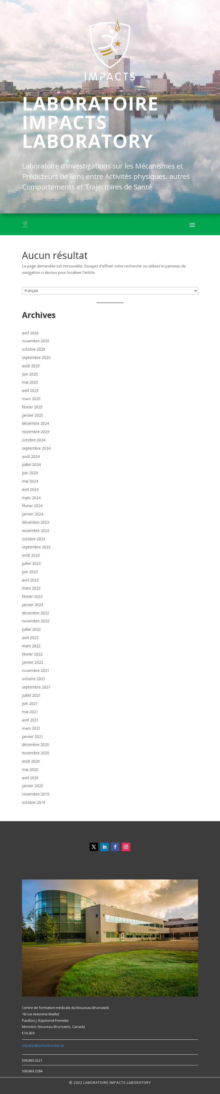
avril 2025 (30, 390)
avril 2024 (30, 489)
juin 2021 (30, 703)
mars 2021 (31, 728)
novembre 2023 (35, 530)
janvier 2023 (32, 604)
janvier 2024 (32, 514)
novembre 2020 (35, 752)
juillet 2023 (31, 563)
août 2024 (31, 456)
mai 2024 (30, 481)
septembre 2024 (36, 448)
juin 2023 (30, 571)
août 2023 (31, 555)
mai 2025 (30, 382)
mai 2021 (30, 711)
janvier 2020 (32, 785)
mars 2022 (31, 645)
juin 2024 (30, 472)
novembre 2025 (35, 340)
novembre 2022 (35, 620)
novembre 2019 (35, 794)
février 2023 (32, 596)
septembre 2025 (36, 357)
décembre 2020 (35, 744)
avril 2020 (30, 777)
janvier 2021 (32, 736)
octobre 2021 (33, 678)
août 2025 (31, 365)
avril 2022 (30, 637)
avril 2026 (30, 332)
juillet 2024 (31, 464)
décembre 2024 (35, 423)
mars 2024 (31, 497)
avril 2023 (30, 580)
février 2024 (32, 505)
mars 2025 (31, 398)
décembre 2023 (35, 522)
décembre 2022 (35, 612)
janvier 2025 (32, 415)
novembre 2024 (35, 431)
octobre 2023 (33, 538)
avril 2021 (30, 719)
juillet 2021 (31, 695)
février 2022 (32, 654)
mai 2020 (30, 769)
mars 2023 (31, 588)
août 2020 (31, 761)
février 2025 (32, 407)
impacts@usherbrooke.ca (43, 1045)
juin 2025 (30, 374)
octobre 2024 (33, 439)
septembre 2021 (36, 687)
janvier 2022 (32, 662)
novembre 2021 (35, 670)
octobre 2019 (33, 802)
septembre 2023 (36, 546)
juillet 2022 (31, 629)
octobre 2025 (33, 349)
